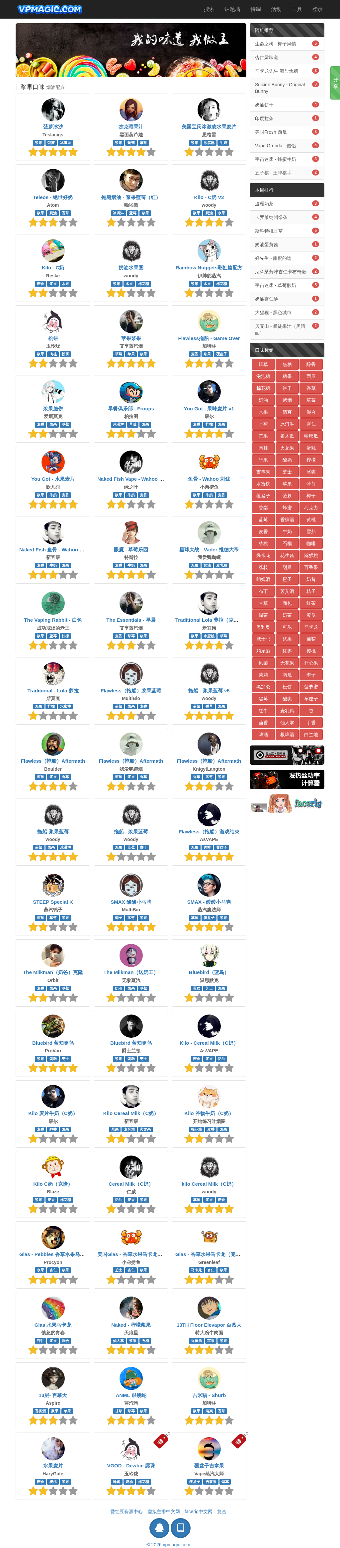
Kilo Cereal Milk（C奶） (131, 1113)
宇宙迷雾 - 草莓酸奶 (287, 285)
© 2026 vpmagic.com (168, 1544)
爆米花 (263, 555)
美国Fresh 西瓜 (287, 132)
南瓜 (287, 674)
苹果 (131, 354)
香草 (65, 213)
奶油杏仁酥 (287, 299)
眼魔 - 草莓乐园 (131, 549)
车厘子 (311, 698)
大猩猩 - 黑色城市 (287, 312)
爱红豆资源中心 (126, 1511)
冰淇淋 (65, 143)
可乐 (287, 627)
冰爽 (311, 471)
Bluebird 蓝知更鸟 (53, 1043)
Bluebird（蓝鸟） (209, 972)
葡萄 (131, 143)
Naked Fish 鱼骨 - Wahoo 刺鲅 (54, 549)
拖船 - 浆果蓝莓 (131, 831)
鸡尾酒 (263, 651)
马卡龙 (196, 1270)
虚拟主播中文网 (163, 1511)
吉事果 (211, 1482)
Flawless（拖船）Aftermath (53, 761)
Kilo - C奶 (53, 267)
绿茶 (263, 615)
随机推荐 (264, 30)
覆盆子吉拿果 (209, 1465)
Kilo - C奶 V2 (209, 197)
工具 (297, 9)
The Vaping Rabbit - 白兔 (53, 620)
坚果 (263, 459)
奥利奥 (263, 627)
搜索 (209, 9)
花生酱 (287, 555)
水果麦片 (53, 1465)
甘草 (118, 1411)
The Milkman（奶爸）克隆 (53, 972)
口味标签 (264, 350)
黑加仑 (263, 686)
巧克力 (311, 507)
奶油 (53, 213)
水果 (221, 213)
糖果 (287, 376)
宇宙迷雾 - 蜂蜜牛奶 (287, 159)
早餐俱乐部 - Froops (131, 408)
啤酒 (263, 734)
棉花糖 (143, 284)
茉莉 (263, 674)
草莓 (143, 143)
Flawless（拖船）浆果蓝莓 (131, 690)
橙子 (287, 579)
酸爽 (287, 698)
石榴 (145, 1341)
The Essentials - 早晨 (130, 620)
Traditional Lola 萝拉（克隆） (209, 620)
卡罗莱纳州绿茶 (287, 217)
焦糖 (287, 364)
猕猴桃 (311, 555)
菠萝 (51, 143)
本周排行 (264, 190)
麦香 (40, 284)
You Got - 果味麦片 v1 (209, 408)
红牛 (263, 710)
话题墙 (232, 9)
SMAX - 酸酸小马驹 (209, 902)
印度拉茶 (287, 118)
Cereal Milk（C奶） (131, 1184)
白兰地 (311, 734)
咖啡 (311, 543)
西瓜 (311, 376)
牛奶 (223, 143)
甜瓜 (287, 567)
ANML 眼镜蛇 (131, 1395)
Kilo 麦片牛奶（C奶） (52, 1113)
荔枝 (263, 567)
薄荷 (311, 483)
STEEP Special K (53, 902)
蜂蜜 (116, 1482)
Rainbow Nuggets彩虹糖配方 (209, 267)
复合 (221, 1511)
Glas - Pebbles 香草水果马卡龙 (54, 1254)
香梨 (263, 507)
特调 (255, 9)
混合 (65, 1341)
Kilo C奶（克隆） (52, 1184)
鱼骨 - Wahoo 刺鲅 (209, 479)
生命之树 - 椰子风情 (287, 43)
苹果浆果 (131, 338)
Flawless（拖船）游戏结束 (209, 831)
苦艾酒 (287, 591)
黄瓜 (311, 615)
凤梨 (263, 663)
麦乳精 (221, 565)
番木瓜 (287, 436)
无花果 (287, 663)
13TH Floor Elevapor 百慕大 (209, 1325)
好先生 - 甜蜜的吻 (287, 258)
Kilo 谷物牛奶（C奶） (208, 1113)
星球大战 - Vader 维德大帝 (208, 549)
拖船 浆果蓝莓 (52, 831)
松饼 (53, 338)
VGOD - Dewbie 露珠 (131, 1465)
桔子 (311, 591)
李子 (311, 674)
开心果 (311, 663)
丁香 (311, 722)
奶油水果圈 (131, 267)
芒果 (263, 436)
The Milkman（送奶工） (131, 972)
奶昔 (311, 579)
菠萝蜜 (311, 686)
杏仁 (53, 1270)
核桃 (263, 543)
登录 (317, 9)
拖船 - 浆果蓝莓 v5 (208, 690)
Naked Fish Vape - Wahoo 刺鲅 (133, 479)
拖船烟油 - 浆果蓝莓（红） (130, 197)
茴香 (263, 722)
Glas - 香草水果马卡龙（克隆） (210, 1254)
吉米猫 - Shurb (209, 1395)
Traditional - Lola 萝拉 (52, 690)
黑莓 (263, 698)
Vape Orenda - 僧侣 (287, 145)
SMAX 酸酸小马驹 (131, 902)
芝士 (209, 988)
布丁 (263, 591)
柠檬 (209, 424)
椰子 (118, 918)
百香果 (311, 567)
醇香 (53, 1129)
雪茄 (311, 531)
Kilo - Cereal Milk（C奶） (209, 1043)
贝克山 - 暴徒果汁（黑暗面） (287, 329)
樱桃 (53, 1482)
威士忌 (263, 639)
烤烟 (287, 400)
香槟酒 (196, 1341)
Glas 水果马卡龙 (53, 1325)
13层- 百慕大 (53, 1395)
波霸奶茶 (287, 203)
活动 (276, 9)
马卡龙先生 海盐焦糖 (287, 71)
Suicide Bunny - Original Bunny (287, 87)
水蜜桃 (209, 636)
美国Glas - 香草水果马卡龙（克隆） (137, 1254)
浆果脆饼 (53, 408)
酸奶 (287, 459)
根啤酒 (287, 734)
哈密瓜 (311, 436)
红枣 (287, 651)
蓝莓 (132, 213)
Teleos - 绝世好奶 (53, 197)
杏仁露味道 (287, 57)
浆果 (38, 143)
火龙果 (145, 1129)
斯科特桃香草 (287, 231)
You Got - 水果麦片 (53, 479)
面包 (287, 603)
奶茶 (287, 615)
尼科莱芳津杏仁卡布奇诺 (287, 271)
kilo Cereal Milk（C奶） (209, 1184)
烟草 (225, 1482)
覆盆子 (221, 354)
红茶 (311, 603)
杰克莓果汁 (131, 126)
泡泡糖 (263, 376)
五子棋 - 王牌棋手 (287, 173)
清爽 (209, 1411)
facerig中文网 (198, 1511)
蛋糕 (196, 988)
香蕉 (263, 424)
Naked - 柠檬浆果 (130, 1325)
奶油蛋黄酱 (287, 244)
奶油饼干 (287, 104)
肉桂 (53, 354)
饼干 (143, 847)
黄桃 (311, 519)
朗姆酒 (263, 579)
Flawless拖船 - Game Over (209, 338)
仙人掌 (118, 1341)
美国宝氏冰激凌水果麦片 (209, 126)
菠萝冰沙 (53, 126)
